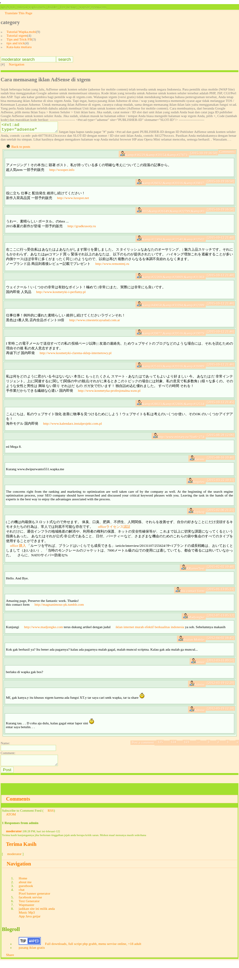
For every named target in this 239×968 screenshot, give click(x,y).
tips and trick (16, 43)
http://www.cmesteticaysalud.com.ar (94, 326)
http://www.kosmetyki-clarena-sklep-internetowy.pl (75, 358)
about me (25, 889)
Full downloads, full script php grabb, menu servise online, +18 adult (93, 951)
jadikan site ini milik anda (37, 916)
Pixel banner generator (34, 901)
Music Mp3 (27, 920)
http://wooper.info (61, 175)
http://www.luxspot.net (73, 203)
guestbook (26, 893)
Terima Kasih (21, 852)
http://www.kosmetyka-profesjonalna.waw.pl (109, 396)
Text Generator (29, 908)
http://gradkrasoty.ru (81, 232)
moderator (14, 838)
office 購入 (18, 551)
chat (21, 897)
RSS (50, 818)
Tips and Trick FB (19, 39)
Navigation (16, 64)
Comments (18, 806)
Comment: (8, 758)
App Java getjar (30, 924)
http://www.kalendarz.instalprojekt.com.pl (72, 429)
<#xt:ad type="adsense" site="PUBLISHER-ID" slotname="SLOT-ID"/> (32, 128)
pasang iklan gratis (32, 955)
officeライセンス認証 (114, 532)
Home (23, 886)
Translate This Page (18, 13)
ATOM (11, 822)
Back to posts (20, 152)
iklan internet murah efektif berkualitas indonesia (150, 632)
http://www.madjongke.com (43, 632)
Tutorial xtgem (17, 35)
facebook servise (30, 905)
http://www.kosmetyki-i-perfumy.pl (60, 297)
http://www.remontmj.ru (112, 269)
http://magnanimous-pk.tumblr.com (59, 610)
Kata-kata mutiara (19, 47)
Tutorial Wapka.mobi (21, 32)
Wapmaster (26, 912)
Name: (5, 749)
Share (10, 962)
